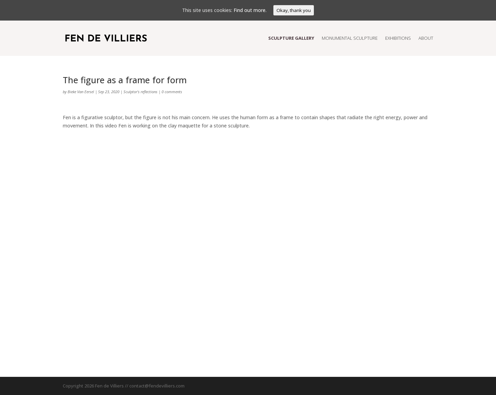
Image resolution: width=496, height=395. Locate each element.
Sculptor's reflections (140, 91)
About (425, 38)
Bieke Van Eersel (81, 91)
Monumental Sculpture (350, 38)
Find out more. (250, 10)
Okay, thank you (293, 10)
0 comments (172, 91)
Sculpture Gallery (291, 38)
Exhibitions (398, 38)
